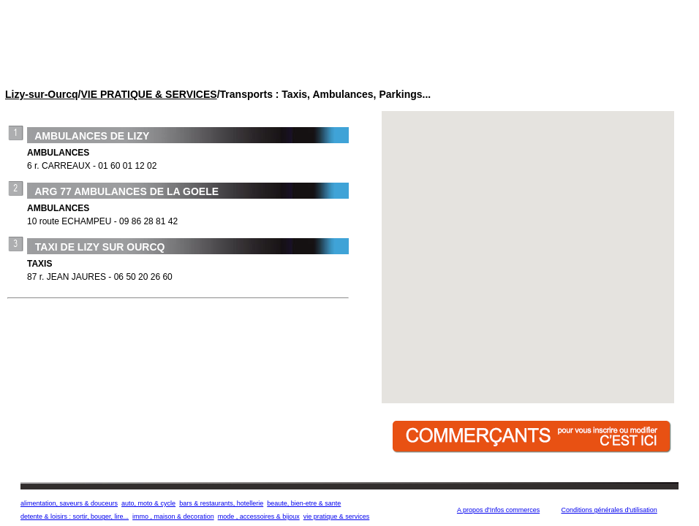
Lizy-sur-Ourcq (41, 94)
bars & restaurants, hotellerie (221, 503)
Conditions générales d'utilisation (609, 510)
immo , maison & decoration (173, 516)
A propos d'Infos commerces (498, 510)
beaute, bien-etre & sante (304, 503)
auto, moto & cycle (148, 503)
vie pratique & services (336, 516)
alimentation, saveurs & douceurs (69, 503)
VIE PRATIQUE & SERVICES (148, 94)
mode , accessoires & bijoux (259, 516)
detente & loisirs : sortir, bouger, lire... (74, 516)
